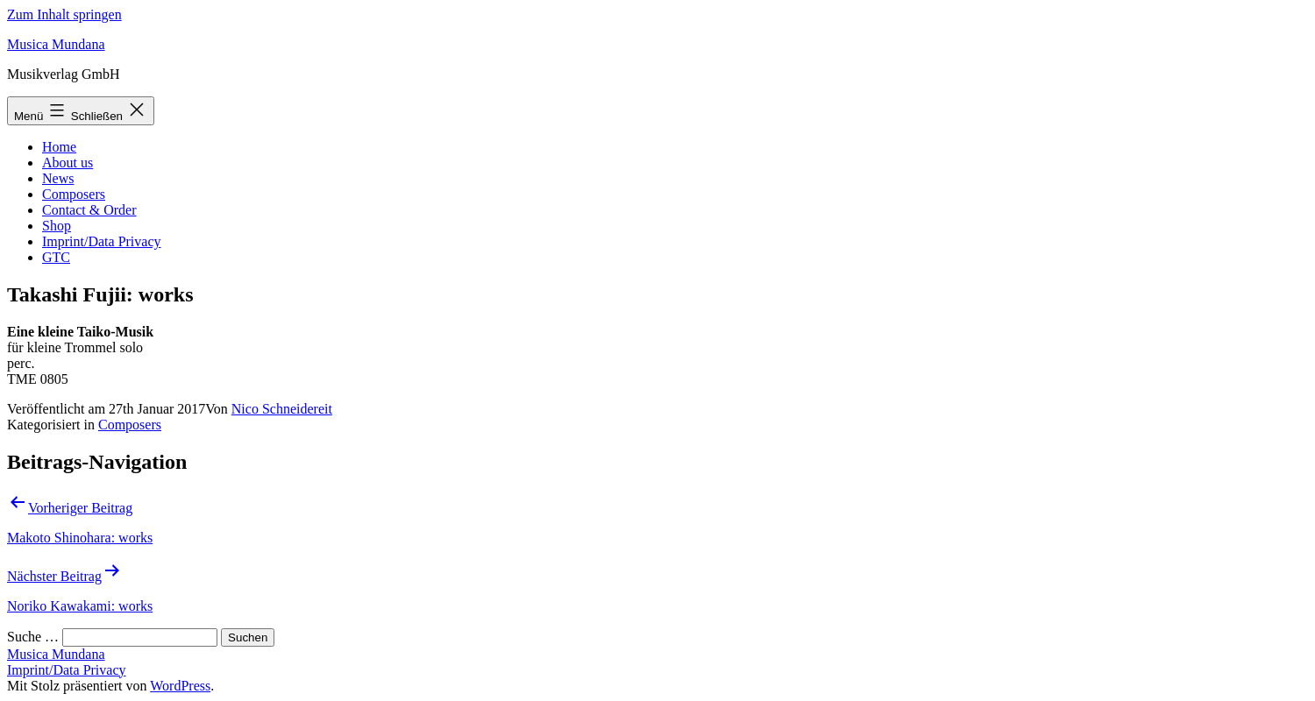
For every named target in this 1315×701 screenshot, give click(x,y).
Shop (56, 225)
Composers (73, 194)
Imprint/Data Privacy (101, 241)
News (58, 178)
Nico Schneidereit (281, 408)
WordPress (180, 685)
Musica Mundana (56, 44)
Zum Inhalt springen (64, 14)
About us (67, 162)
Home (59, 146)
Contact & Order (89, 209)
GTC (56, 257)
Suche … (33, 636)
